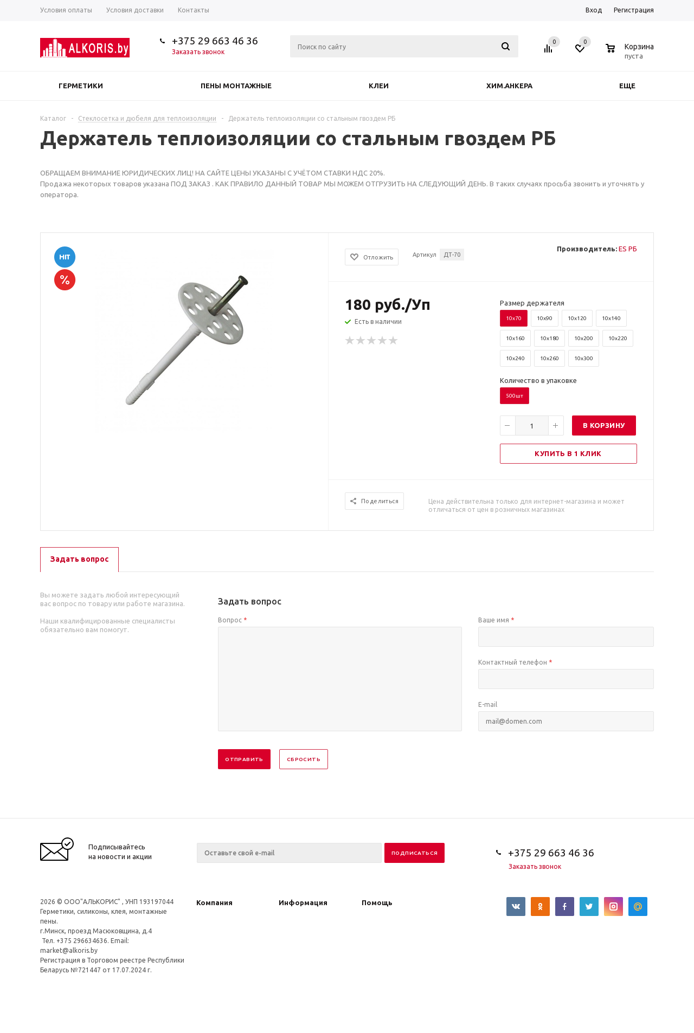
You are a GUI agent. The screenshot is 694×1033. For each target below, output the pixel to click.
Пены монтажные (236, 85)
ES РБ (628, 248)
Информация (303, 902)
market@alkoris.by (69, 950)
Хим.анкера (509, 85)
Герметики (81, 85)
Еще (632, 85)
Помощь (377, 902)
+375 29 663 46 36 (215, 41)
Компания (214, 902)
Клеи (379, 85)
